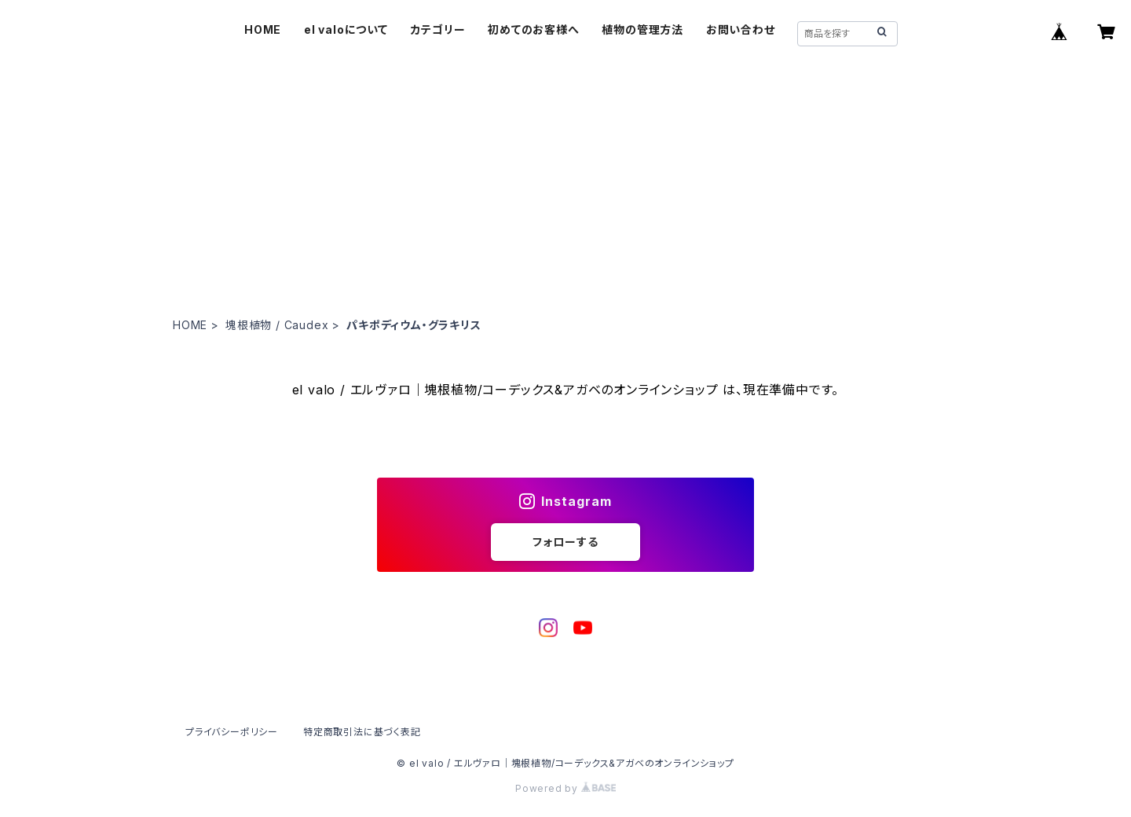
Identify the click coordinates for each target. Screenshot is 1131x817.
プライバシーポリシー (231, 732)
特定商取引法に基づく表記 (362, 732)
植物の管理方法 (642, 29)
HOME (262, 29)
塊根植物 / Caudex (276, 325)
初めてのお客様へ (533, 29)
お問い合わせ (740, 29)
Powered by (565, 788)
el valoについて (346, 29)
